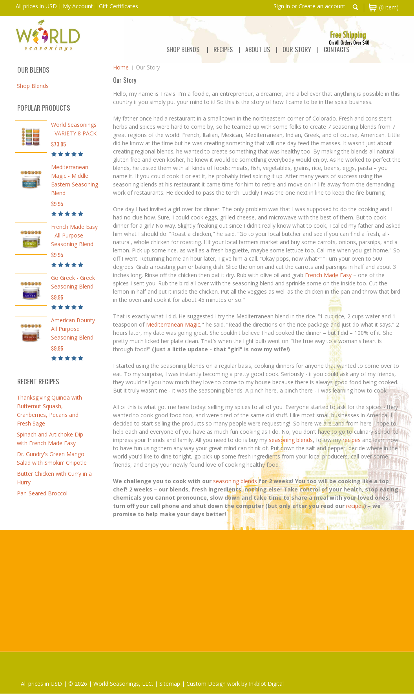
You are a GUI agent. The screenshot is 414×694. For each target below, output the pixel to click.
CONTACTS (336, 49)
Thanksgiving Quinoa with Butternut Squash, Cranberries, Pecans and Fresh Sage (49, 410)
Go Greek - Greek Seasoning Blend (73, 282)
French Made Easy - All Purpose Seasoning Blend (74, 235)
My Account (78, 6)
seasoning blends (291, 440)
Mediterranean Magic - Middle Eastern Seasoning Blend (74, 180)
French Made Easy (328, 275)
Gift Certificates (118, 6)
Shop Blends (182, 49)
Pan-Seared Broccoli (43, 493)
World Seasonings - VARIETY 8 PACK (74, 129)
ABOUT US (257, 49)
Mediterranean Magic (173, 324)
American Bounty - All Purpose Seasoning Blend (74, 328)
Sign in (282, 6)
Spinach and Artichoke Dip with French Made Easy (50, 439)
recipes (352, 440)
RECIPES (223, 49)
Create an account (322, 6)
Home (121, 67)
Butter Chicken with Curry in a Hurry (54, 478)
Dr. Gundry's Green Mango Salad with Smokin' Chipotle (52, 458)
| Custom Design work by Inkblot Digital (233, 683)
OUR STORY (297, 49)
